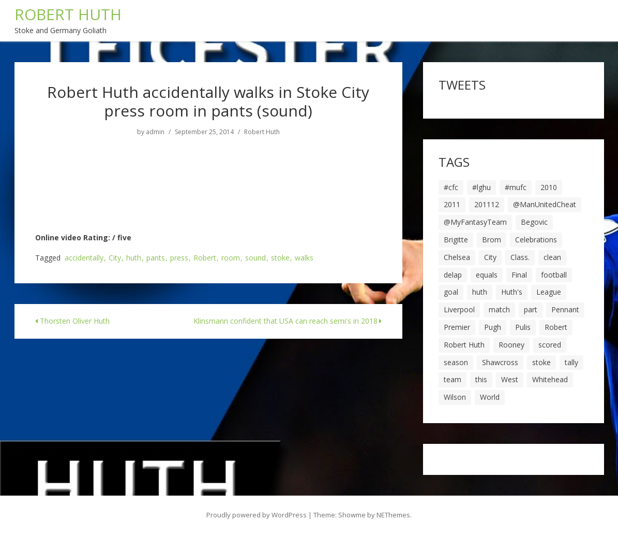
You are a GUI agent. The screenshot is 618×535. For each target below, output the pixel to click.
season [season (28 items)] (456, 362)
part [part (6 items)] (530, 309)
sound (255, 258)
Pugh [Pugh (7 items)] (492, 327)
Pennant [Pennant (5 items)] (565, 309)
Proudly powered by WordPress (256, 514)
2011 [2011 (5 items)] (452, 204)
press (179, 258)
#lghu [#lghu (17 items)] (481, 187)
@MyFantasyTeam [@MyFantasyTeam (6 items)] (475, 222)
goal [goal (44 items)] (451, 292)
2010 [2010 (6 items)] (548, 187)
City (115, 258)
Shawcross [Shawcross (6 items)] (500, 362)
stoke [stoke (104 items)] (541, 362)
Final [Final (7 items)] (519, 275)
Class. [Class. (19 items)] (520, 257)
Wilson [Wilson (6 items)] (455, 397)
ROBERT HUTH (68, 14)
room (230, 258)
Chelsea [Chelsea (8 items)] (457, 257)
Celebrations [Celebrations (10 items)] (536, 239)
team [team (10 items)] (452, 379)
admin (155, 132)
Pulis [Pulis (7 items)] (523, 327)
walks (304, 258)
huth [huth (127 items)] (479, 292)
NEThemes (393, 514)
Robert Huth (262, 132)
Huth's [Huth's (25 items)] (511, 292)
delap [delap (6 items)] (453, 275)
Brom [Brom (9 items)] (491, 239)
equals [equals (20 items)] (487, 275)
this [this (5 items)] (481, 379)
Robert (204, 258)
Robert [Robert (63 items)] (556, 327)
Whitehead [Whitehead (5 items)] (550, 379)
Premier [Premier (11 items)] (457, 327)
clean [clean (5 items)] (552, 257)
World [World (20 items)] (490, 397)
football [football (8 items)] (554, 275)
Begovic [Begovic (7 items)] (534, 222)
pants (155, 258)
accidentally (84, 258)
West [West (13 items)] (509, 379)
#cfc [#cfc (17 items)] (451, 187)
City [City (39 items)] (490, 257)
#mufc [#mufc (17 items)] (515, 187)
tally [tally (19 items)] (571, 362)
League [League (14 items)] (548, 292)
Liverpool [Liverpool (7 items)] (459, 309)
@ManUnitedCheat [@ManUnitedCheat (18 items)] (544, 204)
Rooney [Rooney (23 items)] (511, 345)
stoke (280, 258)
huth (133, 258)
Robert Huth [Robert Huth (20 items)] (464, 345)
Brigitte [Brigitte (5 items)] (456, 239)
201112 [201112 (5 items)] (486, 204)
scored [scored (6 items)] (549, 345)
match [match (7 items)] (499, 309)
